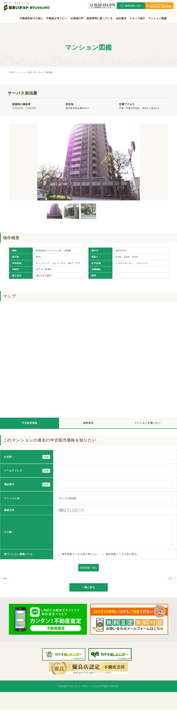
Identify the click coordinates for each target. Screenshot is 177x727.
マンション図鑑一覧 (27, 72)
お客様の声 (77, 18)
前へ (6, 578)
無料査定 (88, 423)
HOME (12, 72)
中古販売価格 (29, 423)
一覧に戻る (88, 587)
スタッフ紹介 (137, 18)
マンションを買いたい (147, 423)
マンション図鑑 (157, 18)
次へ (171, 578)
